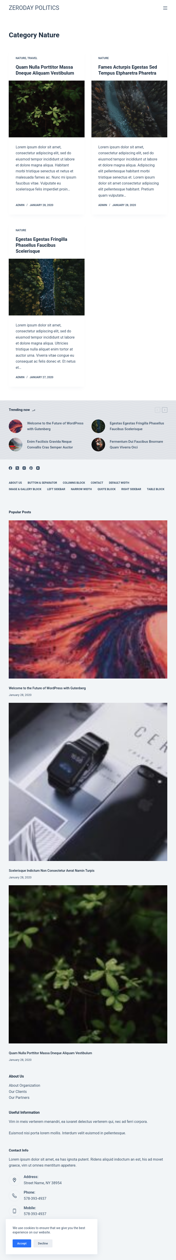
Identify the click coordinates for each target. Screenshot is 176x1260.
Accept (22, 1243)
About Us (15, 482)
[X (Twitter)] (17, 468)
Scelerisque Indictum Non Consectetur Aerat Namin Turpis (51, 871)
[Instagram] (24, 468)
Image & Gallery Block (25, 489)
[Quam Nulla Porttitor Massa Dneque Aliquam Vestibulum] (47, 109)
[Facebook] (10, 468)
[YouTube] (38, 468)
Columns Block (74, 482)
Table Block (155, 489)
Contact (97, 482)
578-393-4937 (35, 1198)
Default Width (119, 482)
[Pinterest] (31, 468)
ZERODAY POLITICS (34, 8)
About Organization (24, 1085)
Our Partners (19, 1097)
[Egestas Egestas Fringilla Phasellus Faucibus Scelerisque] (47, 287)
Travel (32, 58)
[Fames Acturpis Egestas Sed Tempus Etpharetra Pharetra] (129, 109)
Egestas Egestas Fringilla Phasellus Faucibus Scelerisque (41, 245)
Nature (21, 58)
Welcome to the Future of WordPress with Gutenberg (47, 688)
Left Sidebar (56, 489)
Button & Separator (42, 482)
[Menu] (165, 8)
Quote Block (107, 489)
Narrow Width (81, 489)
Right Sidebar (131, 489)
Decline (43, 1243)
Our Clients (18, 1091)
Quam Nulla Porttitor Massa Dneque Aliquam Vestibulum (50, 1053)
